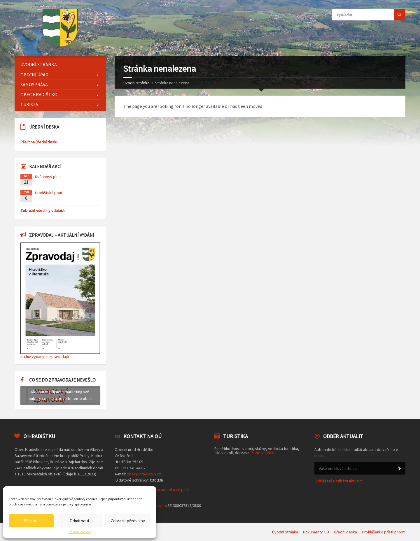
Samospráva (34, 84)
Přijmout (31, 521)
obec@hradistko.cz (144, 474)
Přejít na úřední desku (39, 142)
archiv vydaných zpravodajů (44, 356)
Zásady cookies (79, 532)
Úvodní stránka (136, 82)
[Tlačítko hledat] (399, 14)
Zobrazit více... (264, 452)
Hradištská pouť (48, 192)
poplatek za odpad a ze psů (163, 489)
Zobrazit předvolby (128, 521)
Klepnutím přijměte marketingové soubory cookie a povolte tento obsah (60, 395)
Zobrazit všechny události (42, 210)
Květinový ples (48, 176)
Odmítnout (80, 521)
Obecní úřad (34, 75)
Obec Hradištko (38, 94)
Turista (29, 104)
